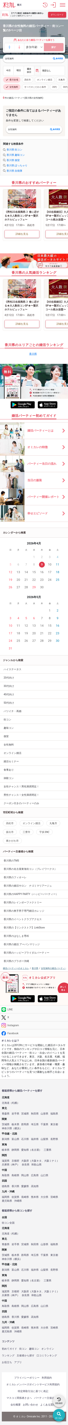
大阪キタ (36, 1160)
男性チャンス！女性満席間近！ (21, 794)
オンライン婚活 (44, 79)
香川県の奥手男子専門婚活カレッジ (24, 910)
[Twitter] (34, 1017)
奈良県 (25, 1164)
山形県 (44, 1113)
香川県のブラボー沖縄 (16, 961)
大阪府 (25, 1160)
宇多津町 (44, 832)
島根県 (15, 1175)
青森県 (5, 1113)
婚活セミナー (11, 761)
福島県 (54, 1113)
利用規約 (47, 1377)
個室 (6, 736)
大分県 (44, 1197)
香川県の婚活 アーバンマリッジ (22, 944)
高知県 (35, 1186)
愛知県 (25, 1149)
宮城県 (25, 1113)
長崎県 (25, 1197)
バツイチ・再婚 (12, 711)
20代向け (9, 677)
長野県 (54, 1139)
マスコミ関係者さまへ (19, 1397)
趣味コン (9, 727)
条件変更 (58, 58)
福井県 (35, 1139)
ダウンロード (57, 14)
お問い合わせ (30, 1404)
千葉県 (44, 1124)
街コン (7, 719)
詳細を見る (22, 233)
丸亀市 (61, 79)
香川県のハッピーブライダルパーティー (26, 952)
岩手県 (15, 1113)
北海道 (5, 1102)
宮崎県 (54, 1197)
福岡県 (5, 1197)
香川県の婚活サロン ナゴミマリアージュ (28, 885)
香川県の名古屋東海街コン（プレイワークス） (30, 868)
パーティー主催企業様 (46, 1397)
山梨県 (44, 1139)
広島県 (35, 1175)
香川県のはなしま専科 (16, 935)
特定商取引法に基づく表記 (33, 1391)
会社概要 (16, 1404)
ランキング (8, 1355)
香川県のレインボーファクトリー (23, 902)
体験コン (9, 778)
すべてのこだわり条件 (35, 87)
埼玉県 (35, 1124)
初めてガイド (9, 1348)
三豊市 (26, 832)
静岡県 (15, 1149)
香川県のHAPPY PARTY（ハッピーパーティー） (31, 894)
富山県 (15, 1139)
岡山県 (25, 1175)
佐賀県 (15, 1197)
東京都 (54, 1124)
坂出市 (10, 832)
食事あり (9, 769)
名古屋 (35, 1149)
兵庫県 (5, 1164)
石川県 (25, 1139)
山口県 (44, 1175)
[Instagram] (34, 1025)
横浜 (17, 1128)
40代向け (9, 694)
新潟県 (5, 1139)
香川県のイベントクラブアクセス (23, 919)
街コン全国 (8, 1222)
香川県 (33, 353)
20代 (54, 87)
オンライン (47, 1348)
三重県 (47, 1149)
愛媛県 (25, 1186)
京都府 (15, 1160)
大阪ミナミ (50, 1160)
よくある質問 (47, 1404)
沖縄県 (18, 1200)
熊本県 (35, 1197)
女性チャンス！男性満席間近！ (21, 786)
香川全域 (11, 79)
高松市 (27, 79)
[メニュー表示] (62, 5)
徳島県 (5, 1186)
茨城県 (5, 1124)
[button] (45, 5)
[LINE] (34, 1009)
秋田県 (35, 1113)
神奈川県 (7, 1128)
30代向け (9, 686)
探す (53, 47)
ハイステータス (12, 669)
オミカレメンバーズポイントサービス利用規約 (33, 1384)
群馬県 (25, 1124)
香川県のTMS (11, 860)
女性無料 (11, 87)
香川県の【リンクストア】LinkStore (24, 927)
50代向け (9, 702)
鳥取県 (5, 1175)
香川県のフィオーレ (15, 877)
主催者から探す (25, 1355)
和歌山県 (36, 1164)
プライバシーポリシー (27, 1377)
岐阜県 (5, 1149)
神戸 (14, 1164)
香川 (19, 5)
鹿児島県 (7, 1200)
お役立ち (7, 1362)
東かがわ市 (12, 840)
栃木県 (15, 1124)
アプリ (18, 1362)
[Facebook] (34, 1033)
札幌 (14, 1102)
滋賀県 (5, 1160)
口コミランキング (47, 1355)
